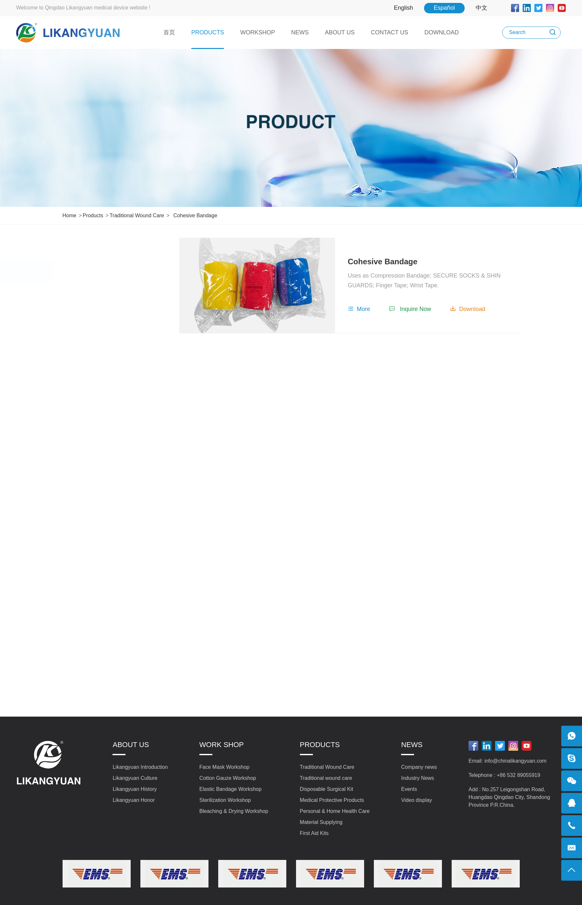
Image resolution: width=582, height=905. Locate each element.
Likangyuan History (135, 789)
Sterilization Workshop (225, 800)
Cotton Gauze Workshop (227, 778)
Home (70, 215)
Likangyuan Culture (135, 778)
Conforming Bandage (97, 291)
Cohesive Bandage (195, 215)
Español (444, 8)
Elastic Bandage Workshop (230, 789)
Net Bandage (87, 370)
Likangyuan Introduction (140, 767)
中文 (481, 8)
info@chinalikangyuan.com (515, 761)
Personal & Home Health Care (113, 632)
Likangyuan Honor (134, 800)
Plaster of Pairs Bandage (102, 468)
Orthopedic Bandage (96, 311)
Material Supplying (113, 660)
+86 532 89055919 (518, 775)
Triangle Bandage (92, 488)
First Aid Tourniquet (95, 547)
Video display (416, 800)
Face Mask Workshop (224, 767)
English (403, 8)
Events (409, 789)
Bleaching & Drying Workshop (233, 811)
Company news (419, 767)
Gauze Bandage (91, 508)
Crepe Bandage (90, 449)
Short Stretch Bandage (99, 350)
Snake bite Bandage (96, 330)
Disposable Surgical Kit (114, 570)
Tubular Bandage (92, 390)
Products (93, 215)
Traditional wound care (137, 215)
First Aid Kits (113, 683)
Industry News (417, 778)
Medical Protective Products (113, 599)
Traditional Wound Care (113, 247)
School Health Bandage (100, 429)
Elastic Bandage (91, 527)
